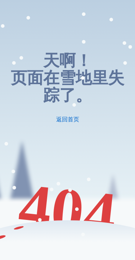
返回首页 (67, 119)
